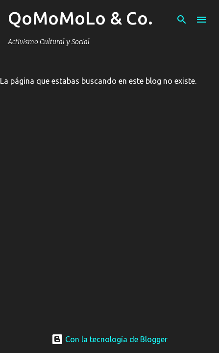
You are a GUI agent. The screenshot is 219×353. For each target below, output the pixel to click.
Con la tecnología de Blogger (109, 339)
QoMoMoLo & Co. (80, 18)
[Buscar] (182, 19)
